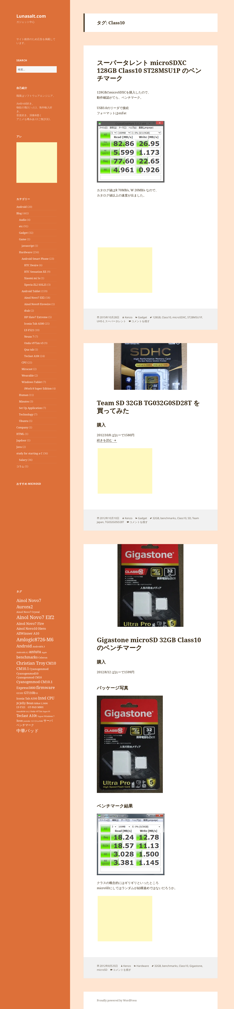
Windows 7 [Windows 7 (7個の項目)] (49, 716)
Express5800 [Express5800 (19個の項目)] (26, 688)
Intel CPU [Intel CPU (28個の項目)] (46, 698)
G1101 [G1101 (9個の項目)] (19, 693)
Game (22, 239)
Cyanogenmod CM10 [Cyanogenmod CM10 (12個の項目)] (29, 677)
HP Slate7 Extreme (36, 317)
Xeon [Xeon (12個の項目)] (19, 721)
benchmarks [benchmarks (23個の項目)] (27, 657)
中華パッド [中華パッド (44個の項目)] (27, 731)
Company (22, 427)
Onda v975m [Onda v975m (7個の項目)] (36, 711)
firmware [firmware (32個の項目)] (45, 687)
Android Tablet (31, 291)
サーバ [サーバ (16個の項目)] (48, 720)
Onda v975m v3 (33, 343)
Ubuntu (23, 421)
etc (21, 226)
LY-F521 (29, 330)
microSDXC (179, 317)
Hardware (25, 252)
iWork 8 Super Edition (38, 388)
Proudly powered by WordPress (117, 1000)
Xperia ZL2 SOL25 (35, 284)
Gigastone (195, 966)
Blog (19, 213)
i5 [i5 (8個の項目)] (37, 693)
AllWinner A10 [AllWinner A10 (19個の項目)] (27, 633)
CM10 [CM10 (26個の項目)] (51, 663)
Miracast (27, 369)
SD (189, 518)
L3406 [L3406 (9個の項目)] (44, 703)
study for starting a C (29, 453)
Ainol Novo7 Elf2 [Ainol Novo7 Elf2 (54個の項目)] (35, 617)
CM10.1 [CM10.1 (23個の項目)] (22, 668)
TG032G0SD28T (114, 522)
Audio (22, 220)
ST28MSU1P (194, 317)
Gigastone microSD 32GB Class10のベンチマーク (149, 643)
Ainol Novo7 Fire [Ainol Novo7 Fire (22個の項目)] (30, 623)
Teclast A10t (31, 356)
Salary (23, 460)
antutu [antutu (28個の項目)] (35, 651)
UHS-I (100, 321)
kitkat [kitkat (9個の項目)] (37, 703)
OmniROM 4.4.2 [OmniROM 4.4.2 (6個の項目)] (23, 711)
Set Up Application (30, 408)
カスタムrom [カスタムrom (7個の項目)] (37, 721)
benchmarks (168, 518)
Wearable (28, 375)
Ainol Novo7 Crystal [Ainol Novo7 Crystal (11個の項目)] (28, 612)
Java (19, 447)
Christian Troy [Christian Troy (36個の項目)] (30, 663)
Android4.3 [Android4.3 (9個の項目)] (38, 646)
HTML (20, 434)
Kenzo (128, 317)
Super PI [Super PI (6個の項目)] (46, 711)
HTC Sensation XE (35, 272)
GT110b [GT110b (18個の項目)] (29, 693)
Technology (26, 414)
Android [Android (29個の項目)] (24, 646)
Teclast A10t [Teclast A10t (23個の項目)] (26, 715)
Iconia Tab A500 (34, 323)
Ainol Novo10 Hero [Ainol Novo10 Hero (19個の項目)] (31, 628)
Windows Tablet (32, 382)
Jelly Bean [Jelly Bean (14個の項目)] (27, 703)
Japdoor (21, 440)
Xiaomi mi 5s (32, 278)
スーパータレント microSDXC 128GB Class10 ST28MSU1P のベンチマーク (149, 70)
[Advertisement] (36, 162)
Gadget (23, 233)
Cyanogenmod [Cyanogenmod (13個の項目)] (39, 669)
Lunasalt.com (31, 16)
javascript (28, 246)
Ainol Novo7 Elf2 (34, 297)
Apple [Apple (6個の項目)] (44, 652)
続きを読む (107, 440)
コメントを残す (140, 321)
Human (23, 395)
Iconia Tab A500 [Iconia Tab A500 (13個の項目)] (26, 698)
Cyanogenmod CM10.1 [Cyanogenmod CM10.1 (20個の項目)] (34, 682)
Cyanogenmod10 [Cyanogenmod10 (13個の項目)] (27, 673)
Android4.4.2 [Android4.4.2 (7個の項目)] (22, 652)
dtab (27, 310)
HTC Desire (31, 265)
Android (21, 207)
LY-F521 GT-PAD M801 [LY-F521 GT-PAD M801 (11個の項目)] (30, 707)
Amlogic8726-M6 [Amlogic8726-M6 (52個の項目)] (34, 639)
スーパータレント (115, 321)
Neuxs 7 (29, 336)
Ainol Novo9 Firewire (37, 304)
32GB (156, 518)
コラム (20, 466)
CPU (24, 362)
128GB (157, 317)
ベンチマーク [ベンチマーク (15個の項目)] (25, 725)
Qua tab (29, 349)
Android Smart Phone (35, 259)
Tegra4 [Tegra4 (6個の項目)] (40, 716)
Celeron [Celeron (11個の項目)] (42, 657)
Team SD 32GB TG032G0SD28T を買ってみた (148, 406)
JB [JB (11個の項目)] (17, 703)
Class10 (166, 317)
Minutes (24, 401)
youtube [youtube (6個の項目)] (26, 721)
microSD (102, 970)
